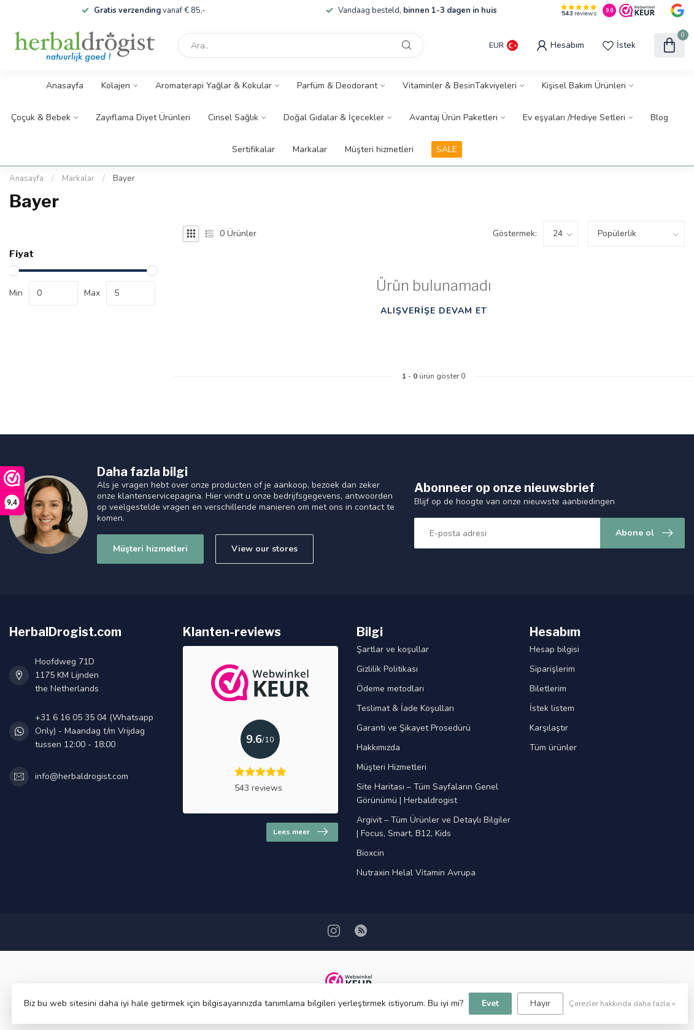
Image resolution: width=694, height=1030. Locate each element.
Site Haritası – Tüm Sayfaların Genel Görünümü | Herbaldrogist (427, 793)
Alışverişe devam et (433, 311)
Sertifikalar (253, 149)
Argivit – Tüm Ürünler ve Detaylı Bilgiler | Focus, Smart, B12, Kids (434, 826)
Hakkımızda (378, 747)
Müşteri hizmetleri (379, 149)
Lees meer (300, 832)
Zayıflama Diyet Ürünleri (143, 117)
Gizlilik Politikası (387, 669)
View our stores (264, 549)
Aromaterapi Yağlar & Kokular (213, 85)
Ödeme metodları (390, 688)
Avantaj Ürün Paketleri (453, 117)
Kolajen (115, 85)
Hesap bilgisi (554, 649)
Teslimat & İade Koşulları (405, 708)
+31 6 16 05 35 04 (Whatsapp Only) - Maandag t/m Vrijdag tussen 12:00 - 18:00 (94, 731)
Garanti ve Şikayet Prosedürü (414, 728)
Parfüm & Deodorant (337, 85)
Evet (490, 1003)
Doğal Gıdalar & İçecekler (333, 117)
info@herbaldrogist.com (81, 776)
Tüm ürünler (553, 747)
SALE (446, 149)
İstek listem (552, 708)
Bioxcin (370, 853)
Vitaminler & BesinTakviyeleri (460, 85)
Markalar (310, 149)
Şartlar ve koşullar (393, 649)
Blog (659, 117)
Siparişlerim (552, 669)
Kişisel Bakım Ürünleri (584, 85)
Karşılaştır (549, 728)
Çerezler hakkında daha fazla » (622, 1003)
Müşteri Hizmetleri (391, 767)
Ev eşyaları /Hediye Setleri (574, 117)
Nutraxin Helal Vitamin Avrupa (416, 872)
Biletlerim (548, 688)
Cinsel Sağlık (233, 117)
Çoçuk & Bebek (41, 117)
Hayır (540, 1003)
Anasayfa (64, 85)
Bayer (124, 178)
